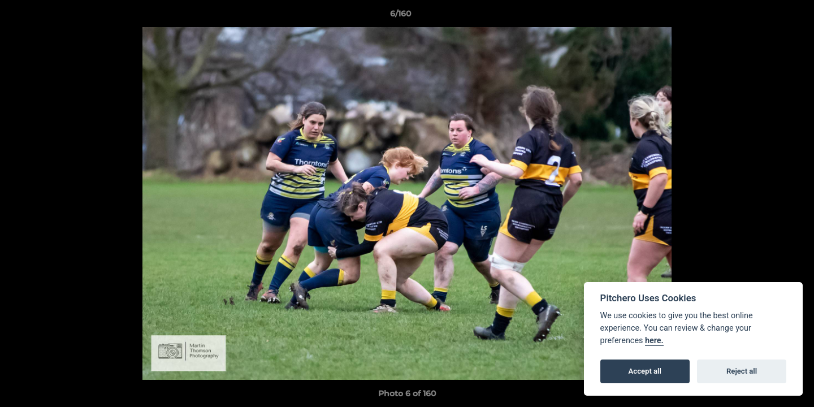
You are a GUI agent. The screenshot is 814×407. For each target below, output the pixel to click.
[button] (766, 16)
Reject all (741, 371)
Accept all (645, 371)
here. (654, 340)
